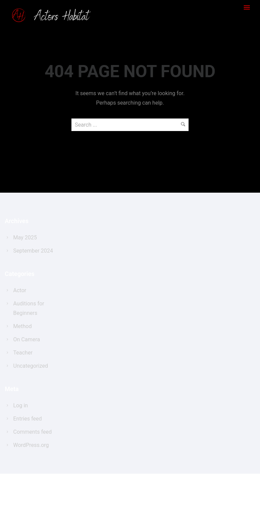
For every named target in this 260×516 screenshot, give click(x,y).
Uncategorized (30, 366)
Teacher (22, 352)
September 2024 (33, 251)
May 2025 (25, 237)
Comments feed (32, 432)
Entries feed (27, 418)
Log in (20, 405)
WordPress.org (31, 445)
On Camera (26, 339)
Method (22, 326)
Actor (19, 290)
